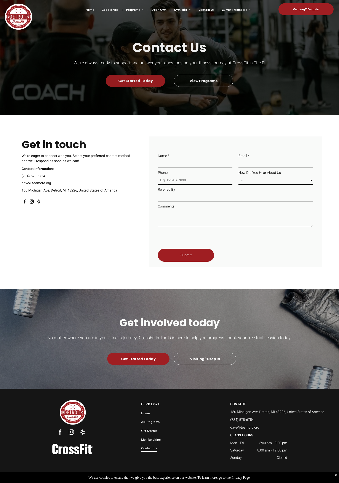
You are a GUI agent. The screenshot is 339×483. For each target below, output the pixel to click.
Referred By (166, 189)
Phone (163, 172)
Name (163, 155)
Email (243, 155)
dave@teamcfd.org (36, 183)
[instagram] (32, 202)
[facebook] (25, 202)
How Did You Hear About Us (259, 172)
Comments (166, 206)
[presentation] (191, 236)
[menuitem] (90, 9)
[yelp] (38, 202)
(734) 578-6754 (33, 176)
